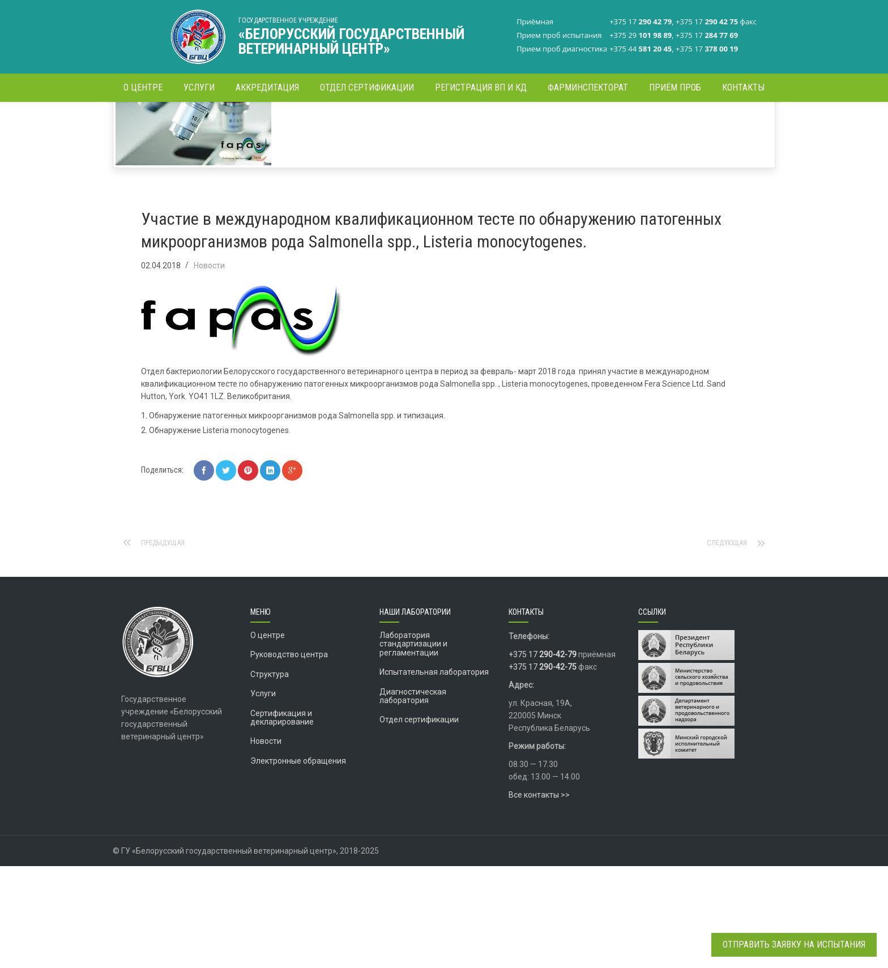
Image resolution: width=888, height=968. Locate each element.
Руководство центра (289, 756)
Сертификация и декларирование (282, 819)
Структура (269, 776)
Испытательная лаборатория (434, 773)
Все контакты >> (539, 896)
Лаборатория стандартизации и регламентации (413, 746)
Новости (264, 121)
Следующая (724, 644)
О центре (267, 737)
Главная (226, 121)
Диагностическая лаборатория (412, 798)
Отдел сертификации (419, 821)
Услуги (263, 795)
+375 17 (543, 756)
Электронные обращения (298, 862)
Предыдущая (166, 644)
